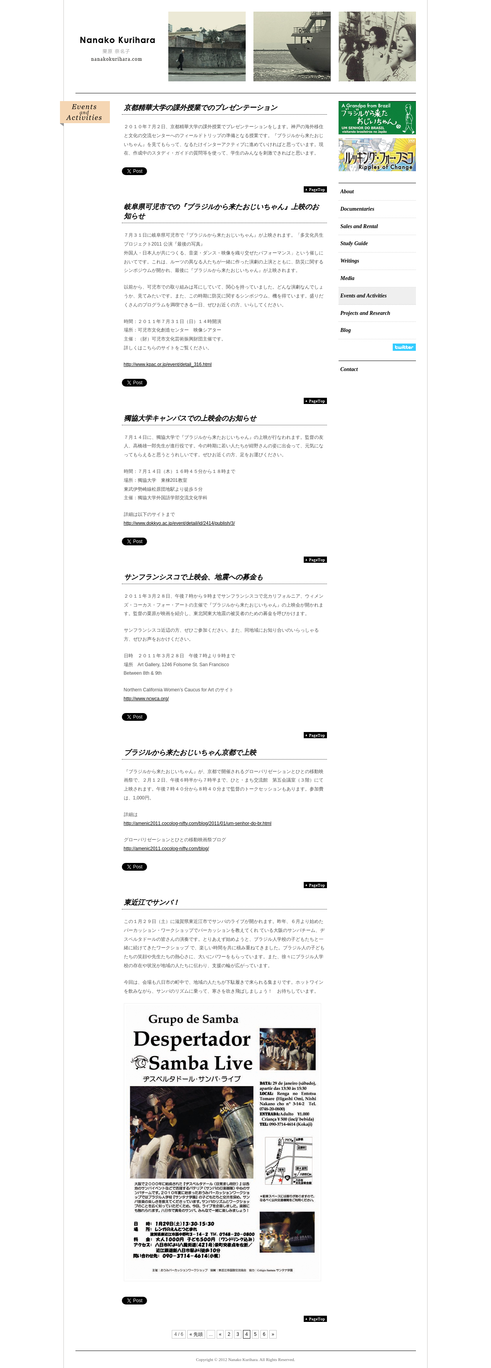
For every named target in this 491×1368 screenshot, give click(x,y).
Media (347, 278)
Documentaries (357, 209)
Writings (349, 261)
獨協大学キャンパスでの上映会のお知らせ (190, 418)
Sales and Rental (359, 226)
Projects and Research (365, 313)
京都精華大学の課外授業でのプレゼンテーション (200, 108)
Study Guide (354, 243)
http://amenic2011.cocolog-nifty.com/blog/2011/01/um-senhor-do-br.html (198, 823)
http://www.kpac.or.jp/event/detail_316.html (168, 364)
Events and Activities (363, 296)
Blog (345, 330)
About (347, 191)
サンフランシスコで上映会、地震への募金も (193, 577)
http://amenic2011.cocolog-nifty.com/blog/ (166, 848)
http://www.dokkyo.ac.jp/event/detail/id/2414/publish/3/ (179, 523)
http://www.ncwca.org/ (146, 698)
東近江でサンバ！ (152, 902)
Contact (349, 369)
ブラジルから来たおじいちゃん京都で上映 (190, 752)
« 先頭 (196, 1334)
